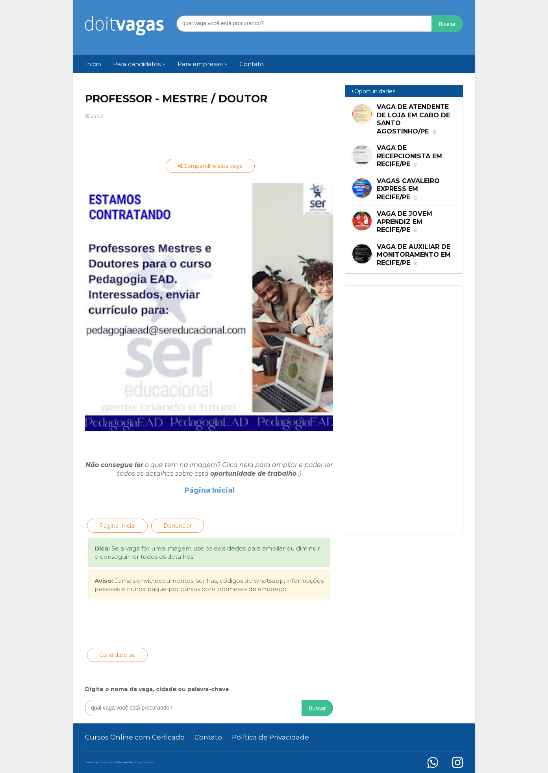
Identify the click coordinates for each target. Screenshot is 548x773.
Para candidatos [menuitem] (137, 64)
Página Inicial (209, 490)
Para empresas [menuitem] (200, 64)
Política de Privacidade (270, 737)
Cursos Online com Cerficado (135, 737)
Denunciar (177, 525)
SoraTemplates (106, 762)
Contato (208, 737)
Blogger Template (144, 762)
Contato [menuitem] (251, 64)
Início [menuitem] (93, 64)
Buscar (447, 24)
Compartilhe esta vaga (210, 166)
